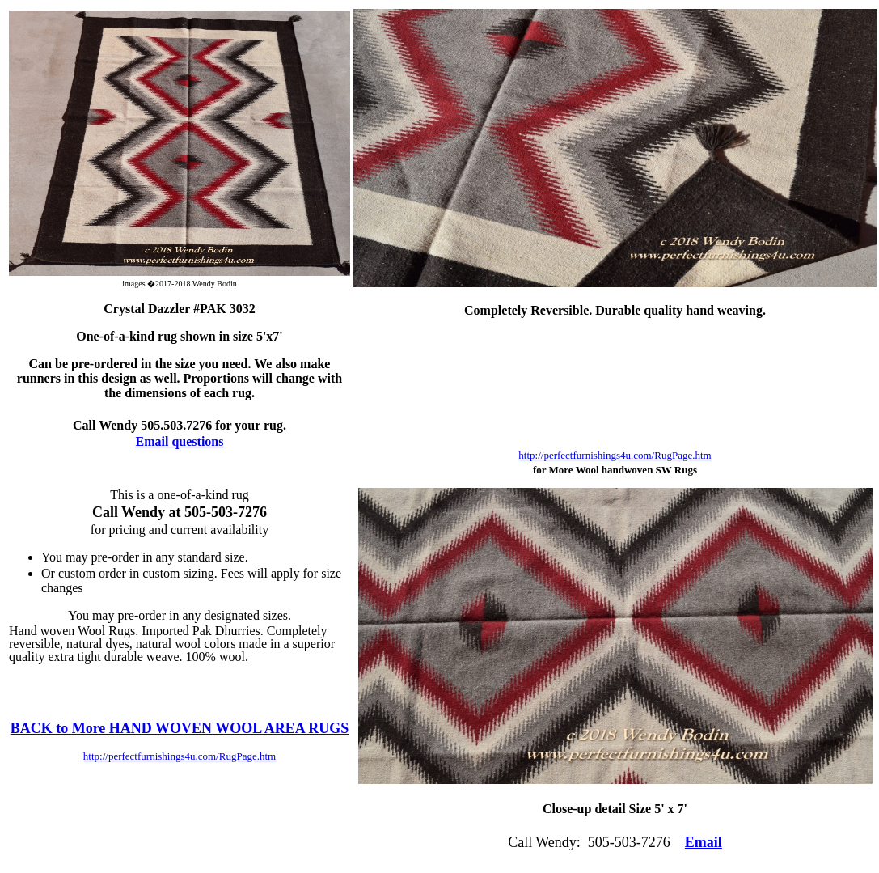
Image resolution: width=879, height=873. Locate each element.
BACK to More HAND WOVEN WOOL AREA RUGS (180, 728)
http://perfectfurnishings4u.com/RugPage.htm (614, 455)
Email (703, 842)
